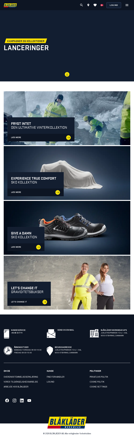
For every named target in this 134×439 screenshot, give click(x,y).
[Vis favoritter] (95, 5)
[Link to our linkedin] (21, 400)
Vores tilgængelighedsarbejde (21, 382)
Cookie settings (98, 387)
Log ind (114, 5)
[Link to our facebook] (7, 400)
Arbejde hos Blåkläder (16, 387)
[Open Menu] (127, 5)
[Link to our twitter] (14, 400)
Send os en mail (65, 330)
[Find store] (88, 5)
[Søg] (81, 5)
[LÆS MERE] (67, 173)
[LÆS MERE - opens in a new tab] (67, 118)
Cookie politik (97, 382)
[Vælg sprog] (101, 5)
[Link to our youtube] (29, 400)
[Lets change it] (67, 283)
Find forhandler (55, 377)
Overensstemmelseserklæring (21, 377)
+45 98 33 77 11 (16, 332)
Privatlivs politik (99, 377)
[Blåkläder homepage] (10, 5)
